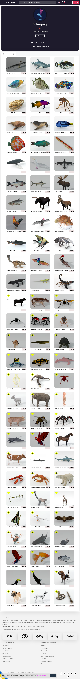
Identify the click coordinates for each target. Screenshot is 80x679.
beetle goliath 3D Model (61, 310)
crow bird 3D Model (60, 172)
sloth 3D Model (35, 389)
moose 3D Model (59, 191)
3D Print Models (7, 648)
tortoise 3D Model (59, 349)
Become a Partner (7, 659)
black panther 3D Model (13, 310)
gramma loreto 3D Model (37, 113)
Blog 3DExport (6, 661)
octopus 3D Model (59, 113)
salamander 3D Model (36, 369)
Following (44, 31)
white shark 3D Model (36, 546)
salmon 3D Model (59, 566)
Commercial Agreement (47, 656)
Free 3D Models (7, 651)
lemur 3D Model (35, 507)
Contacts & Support (48, 643)
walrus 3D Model (11, 132)
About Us (5, 618)
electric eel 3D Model (36, 349)
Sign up (76, 2)
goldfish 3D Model (35, 566)
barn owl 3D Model (59, 527)
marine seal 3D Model (36, 132)
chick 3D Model (11, 389)
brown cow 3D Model (12, 467)
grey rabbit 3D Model (60, 546)
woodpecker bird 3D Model (62, 270)
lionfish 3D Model (11, 546)
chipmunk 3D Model (12, 270)
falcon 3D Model (11, 73)
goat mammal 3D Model (61, 211)
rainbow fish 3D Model (13, 93)
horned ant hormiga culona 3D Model (64, 389)
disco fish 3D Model (12, 152)
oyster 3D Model (11, 113)
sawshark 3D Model (36, 467)
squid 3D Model (59, 408)
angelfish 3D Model (12, 527)
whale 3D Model (11, 172)
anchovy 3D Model (12, 211)
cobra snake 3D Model (60, 605)
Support (43, 645)
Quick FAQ (44, 651)
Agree (53, 676)
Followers (35, 31)
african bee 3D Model (36, 428)
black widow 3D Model (12, 329)
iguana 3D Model (35, 290)
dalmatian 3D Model (36, 605)
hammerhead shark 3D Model (38, 73)
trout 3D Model (11, 251)
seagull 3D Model (35, 172)
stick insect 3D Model (12, 507)
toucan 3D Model (11, 586)
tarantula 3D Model (60, 428)
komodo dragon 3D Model (13, 290)
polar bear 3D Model (60, 487)
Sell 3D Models (6, 656)
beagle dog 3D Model (60, 586)
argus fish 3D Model (36, 93)
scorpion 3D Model (59, 290)
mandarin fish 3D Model (61, 93)
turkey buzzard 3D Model (37, 231)
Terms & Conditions (46, 661)
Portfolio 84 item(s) (8, 54)
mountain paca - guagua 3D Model (39, 310)
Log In (69, 2)
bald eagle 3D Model (36, 586)
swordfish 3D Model (36, 191)
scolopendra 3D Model (60, 152)
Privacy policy (45, 659)
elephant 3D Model (35, 408)
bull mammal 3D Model (36, 211)
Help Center (44, 648)
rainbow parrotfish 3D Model (38, 152)
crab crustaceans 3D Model (38, 487)
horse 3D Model (59, 448)
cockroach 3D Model (60, 329)
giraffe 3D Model (59, 507)
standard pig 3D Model (12, 428)
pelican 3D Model (35, 527)
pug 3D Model (10, 605)
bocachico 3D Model (12, 191)
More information (42, 676)
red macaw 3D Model (36, 448)
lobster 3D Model (11, 487)
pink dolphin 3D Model (60, 369)
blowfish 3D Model (59, 231)
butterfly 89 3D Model (36, 329)
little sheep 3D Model (12, 408)
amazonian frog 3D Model (13, 369)
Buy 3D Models (8, 643)
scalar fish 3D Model (36, 251)
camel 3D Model (11, 349)
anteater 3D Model (59, 251)
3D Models (5, 645)
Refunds (43, 664)
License (43, 653)
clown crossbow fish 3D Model (63, 73)
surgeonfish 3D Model (60, 132)
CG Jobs (4, 664)
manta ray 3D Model (12, 448)
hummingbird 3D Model (36, 270)
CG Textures (5, 653)
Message (40, 36)
